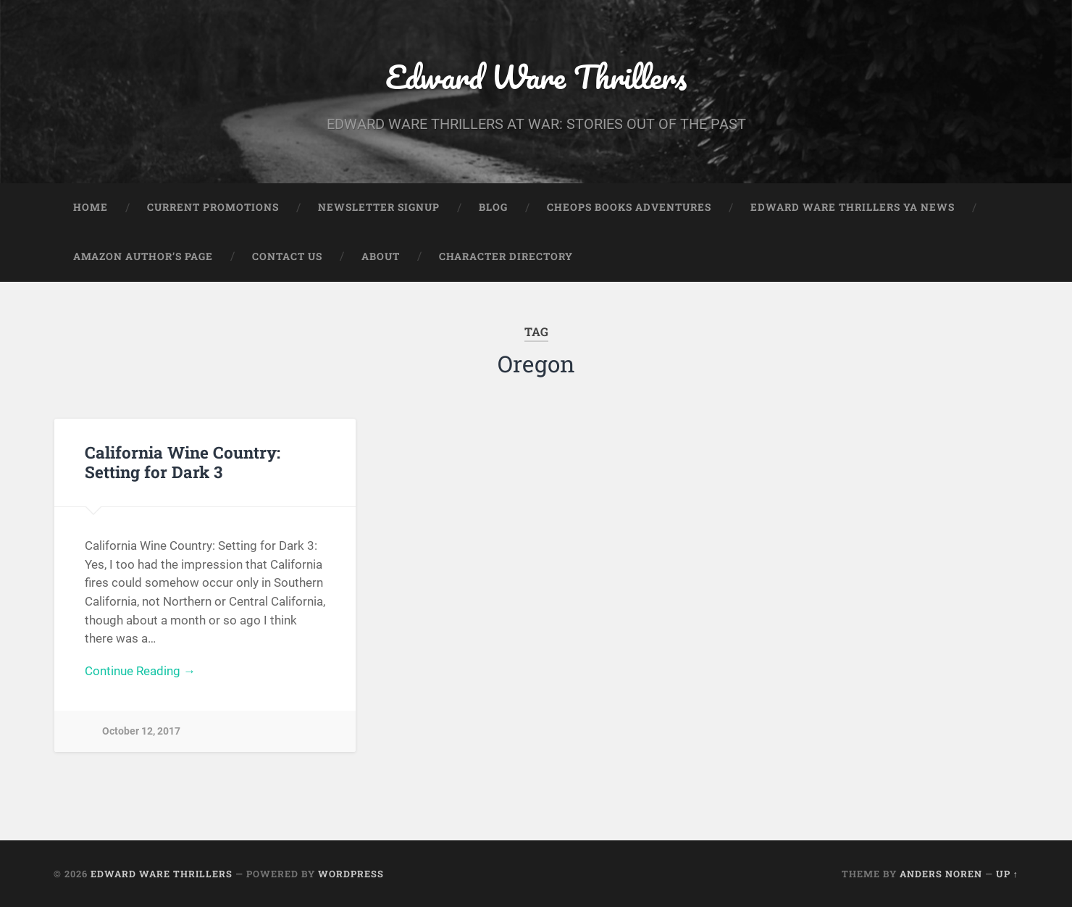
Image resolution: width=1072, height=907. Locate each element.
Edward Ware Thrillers (536, 76)
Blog (493, 207)
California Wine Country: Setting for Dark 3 (182, 461)
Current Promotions (213, 207)
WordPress (351, 873)
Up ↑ (1007, 873)
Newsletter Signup (379, 207)
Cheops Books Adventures (629, 207)
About (380, 256)
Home (90, 207)
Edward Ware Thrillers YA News (852, 207)
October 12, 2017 (141, 731)
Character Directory (506, 256)
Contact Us (287, 256)
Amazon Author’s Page (143, 256)
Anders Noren (941, 873)
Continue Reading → (140, 671)
